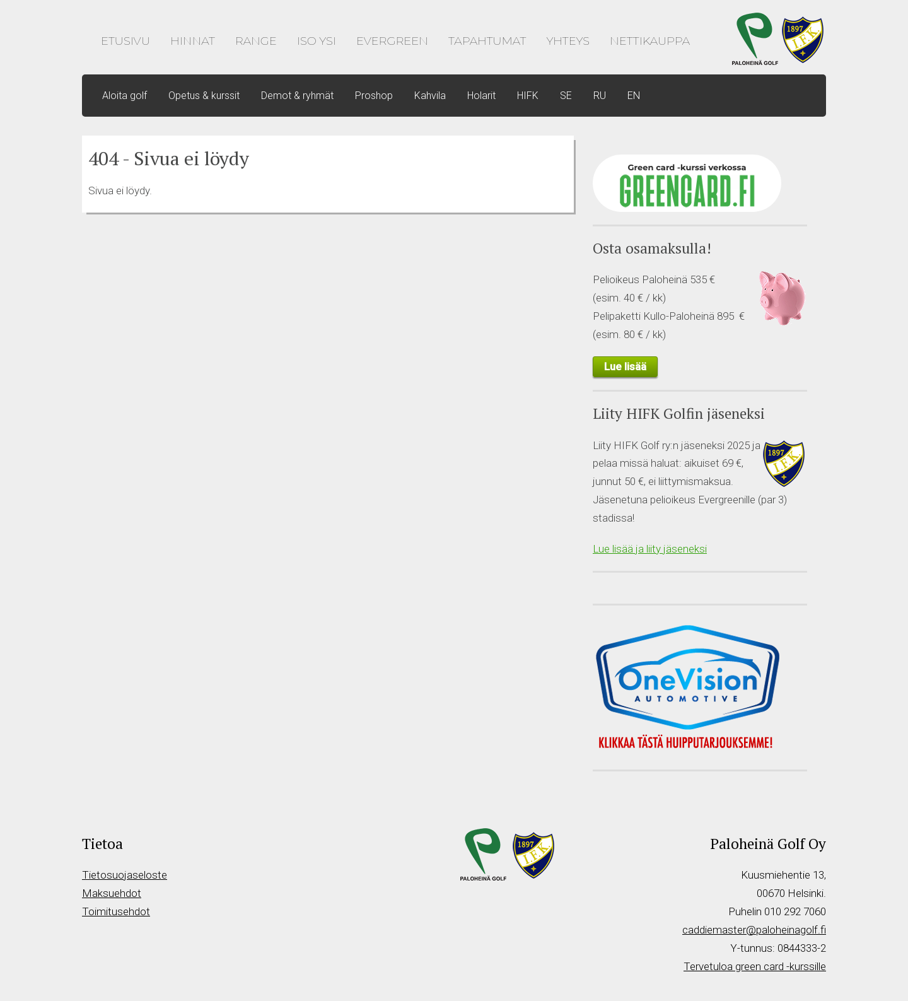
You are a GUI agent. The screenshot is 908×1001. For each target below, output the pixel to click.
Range (256, 41)
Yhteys (568, 41)
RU (599, 96)
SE (566, 96)
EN (633, 96)
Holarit (481, 96)
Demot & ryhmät (297, 96)
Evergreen (392, 41)
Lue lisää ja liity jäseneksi (650, 548)
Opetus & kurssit (204, 96)
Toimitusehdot (116, 911)
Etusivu (125, 41)
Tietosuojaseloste (124, 875)
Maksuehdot (111, 893)
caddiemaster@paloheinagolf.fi (754, 929)
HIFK (527, 96)
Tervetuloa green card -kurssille (755, 966)
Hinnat (192, 41)
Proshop (374, 96)
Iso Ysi (316, 41)
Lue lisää (625, 366)
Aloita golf (124, 96)
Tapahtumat (487, 41)
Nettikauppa (650, 41)
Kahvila (430, 96)
